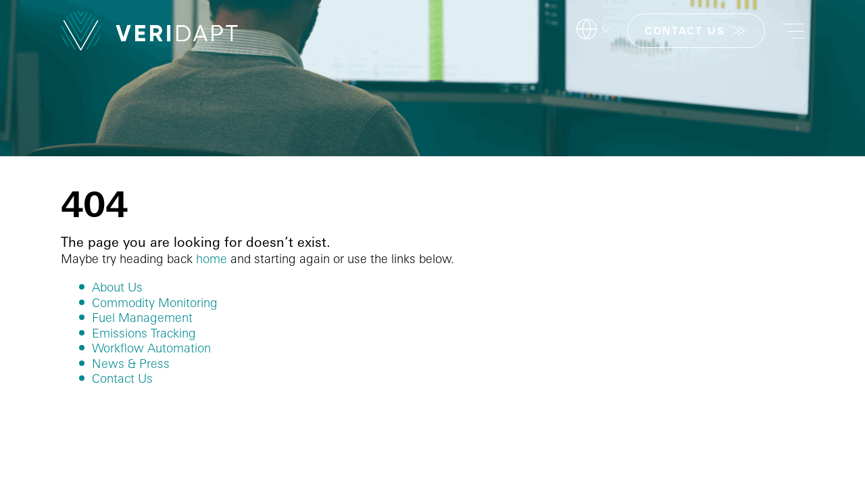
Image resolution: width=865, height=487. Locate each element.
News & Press (131, 363)
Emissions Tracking (144, 332)
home (211, 258)
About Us (117, 286)
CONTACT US (684, 30)
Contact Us (122, 378)
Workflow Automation (151, 347)
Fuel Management (142, 317)
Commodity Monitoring (155, 302)
